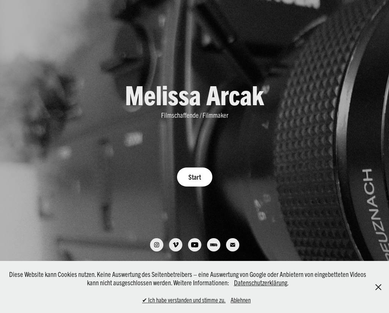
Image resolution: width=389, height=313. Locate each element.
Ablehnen (241, 300)
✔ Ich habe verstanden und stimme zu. (184, 300)
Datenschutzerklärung (260, 282)
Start (194, 176)
